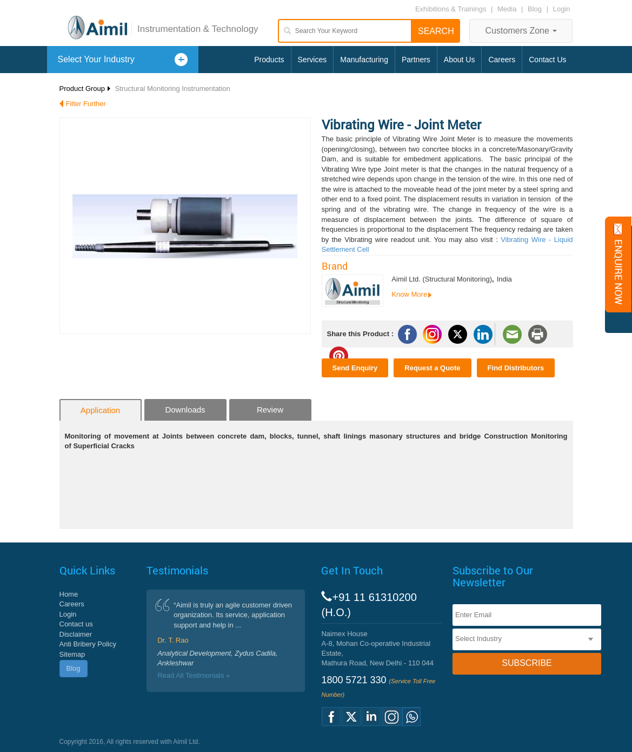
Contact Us (547, 59)
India (504, 279)
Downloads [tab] (185, 409)
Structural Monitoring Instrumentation (172, 88)
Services (312, 59)
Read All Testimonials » (193, 675)
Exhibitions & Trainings (451, 9)
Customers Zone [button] (521, 30)
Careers (501, 59)
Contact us (76, 624)
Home (68, 594)
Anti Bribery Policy (87, 644)
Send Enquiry (355, 368)
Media (507, 9)
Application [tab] (100, 410)
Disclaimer (75, 634)
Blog (535, 9)
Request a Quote (432, 368)
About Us (459, 59)
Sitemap (72, 654)
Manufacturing (364, 59)
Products (269, 59)
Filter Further (86, 104)
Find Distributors (516, 368)
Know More (409, 294)
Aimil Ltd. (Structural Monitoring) (441, 279)
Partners (416, 59)
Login (561, 9)
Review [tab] (270, 409)
